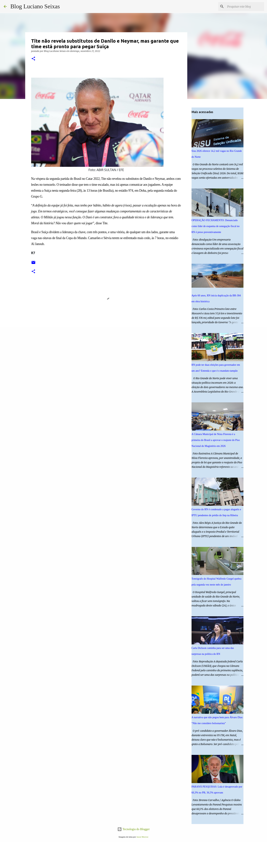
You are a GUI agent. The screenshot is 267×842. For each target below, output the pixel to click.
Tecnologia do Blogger (133, 829)
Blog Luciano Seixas (35, 6)
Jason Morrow (142, 837)
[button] (33, 58)
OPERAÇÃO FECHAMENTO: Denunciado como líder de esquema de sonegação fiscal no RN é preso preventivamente (216, 226)
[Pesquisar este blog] (244, 6)
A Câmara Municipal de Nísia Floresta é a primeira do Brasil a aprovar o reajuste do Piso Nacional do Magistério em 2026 (216, 440)
